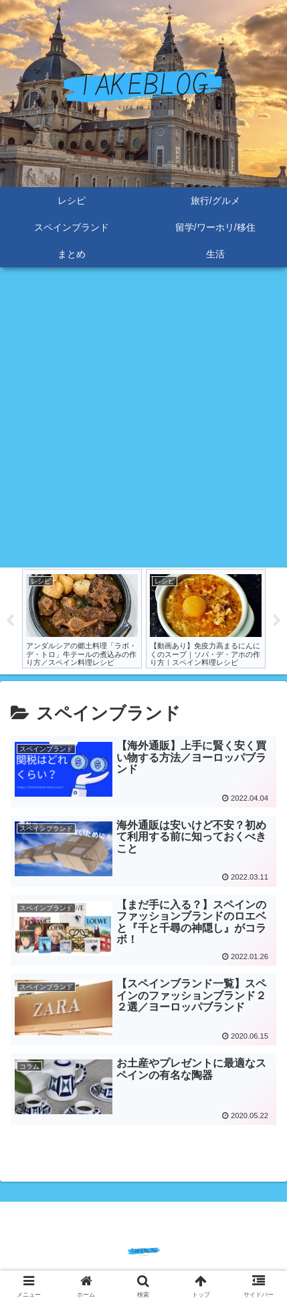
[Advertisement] (143, 417)
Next (277, 621)
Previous (10, 621)
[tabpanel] (82, 618)
